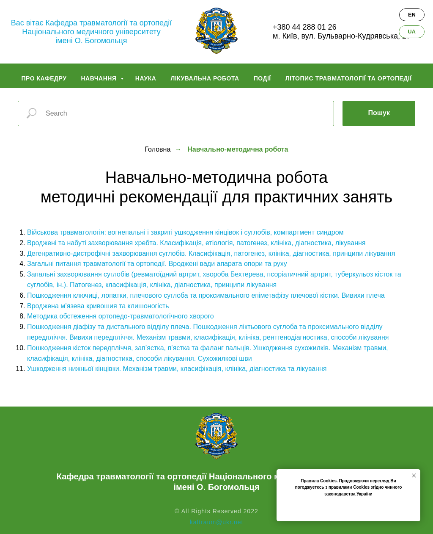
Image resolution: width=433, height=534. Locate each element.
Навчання (99, 78)
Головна (158, 149)
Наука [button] (145, 78)
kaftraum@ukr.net (217, 522)
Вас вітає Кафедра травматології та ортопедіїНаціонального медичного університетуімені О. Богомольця (91, 32)
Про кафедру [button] (43, 78)
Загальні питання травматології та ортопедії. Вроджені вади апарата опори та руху (157, 263)
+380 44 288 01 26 (305, 27)
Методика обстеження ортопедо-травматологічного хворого (120, 316)
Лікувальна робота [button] (204, 78)
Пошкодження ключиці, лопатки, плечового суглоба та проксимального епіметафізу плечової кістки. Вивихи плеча (206, 295)
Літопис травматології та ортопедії (348, 78)
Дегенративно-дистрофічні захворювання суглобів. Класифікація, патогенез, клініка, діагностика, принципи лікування (211, 253)
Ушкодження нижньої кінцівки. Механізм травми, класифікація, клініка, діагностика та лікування (176, 368)
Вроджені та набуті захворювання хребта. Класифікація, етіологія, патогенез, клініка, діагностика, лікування (196, 242)
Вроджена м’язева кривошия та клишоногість (98, 306)
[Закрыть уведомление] (414, 475)
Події (262, 78)
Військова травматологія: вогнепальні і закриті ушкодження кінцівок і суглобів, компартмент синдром (185, 232)
